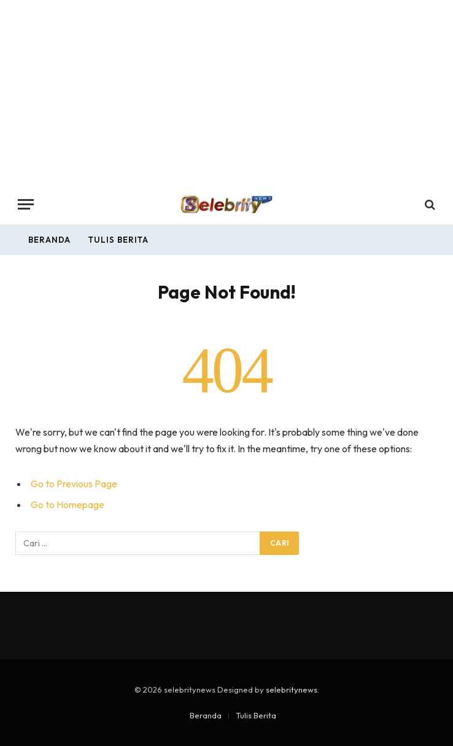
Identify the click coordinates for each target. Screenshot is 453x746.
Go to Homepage (67, 504)
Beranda (49, 240)
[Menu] (26, 204)
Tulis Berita (118, 240)
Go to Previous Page (74, 483)
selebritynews (291, 689)
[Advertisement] (226, 92)
